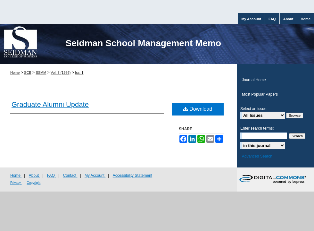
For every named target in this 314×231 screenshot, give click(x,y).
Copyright (34, 182)
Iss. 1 (79, 72)
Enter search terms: (257, 128)
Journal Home (254, 80)
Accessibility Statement (132, 175)
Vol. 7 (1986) (60, 72)
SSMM (41, 72)
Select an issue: (254, 109)
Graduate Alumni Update (50, 104)
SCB (27, 72)
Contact (70, 175)
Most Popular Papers (260, 94)
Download (197, 109)
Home (15, 72)
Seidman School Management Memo (143, 43)
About (34, 175)
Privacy (16, 182)
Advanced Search (257, 156)
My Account (95, 175)
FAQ (51, 175)
